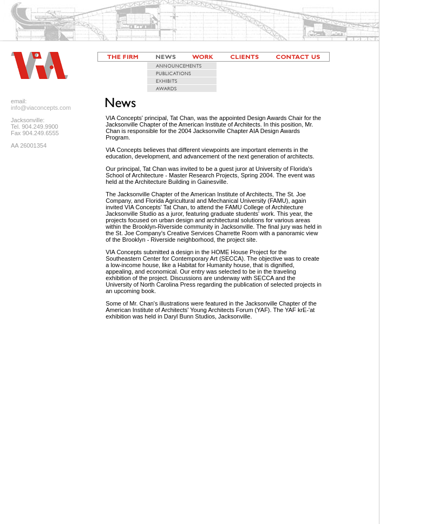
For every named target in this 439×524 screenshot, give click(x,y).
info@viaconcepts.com (41, 107)
